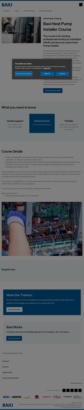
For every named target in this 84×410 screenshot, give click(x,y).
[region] (42, 69)
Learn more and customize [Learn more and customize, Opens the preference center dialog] (23, 73)
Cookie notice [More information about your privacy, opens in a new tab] (46, 68)
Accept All (62, 73)
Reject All (47, 73)
